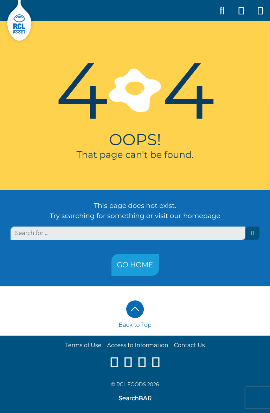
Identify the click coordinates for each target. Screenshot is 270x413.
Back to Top (135, 314)
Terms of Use (83, 345)
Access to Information (137, 345)
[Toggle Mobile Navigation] (260, 11)
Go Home (135, 265)
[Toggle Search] (222, 11)
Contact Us (189, 345)
